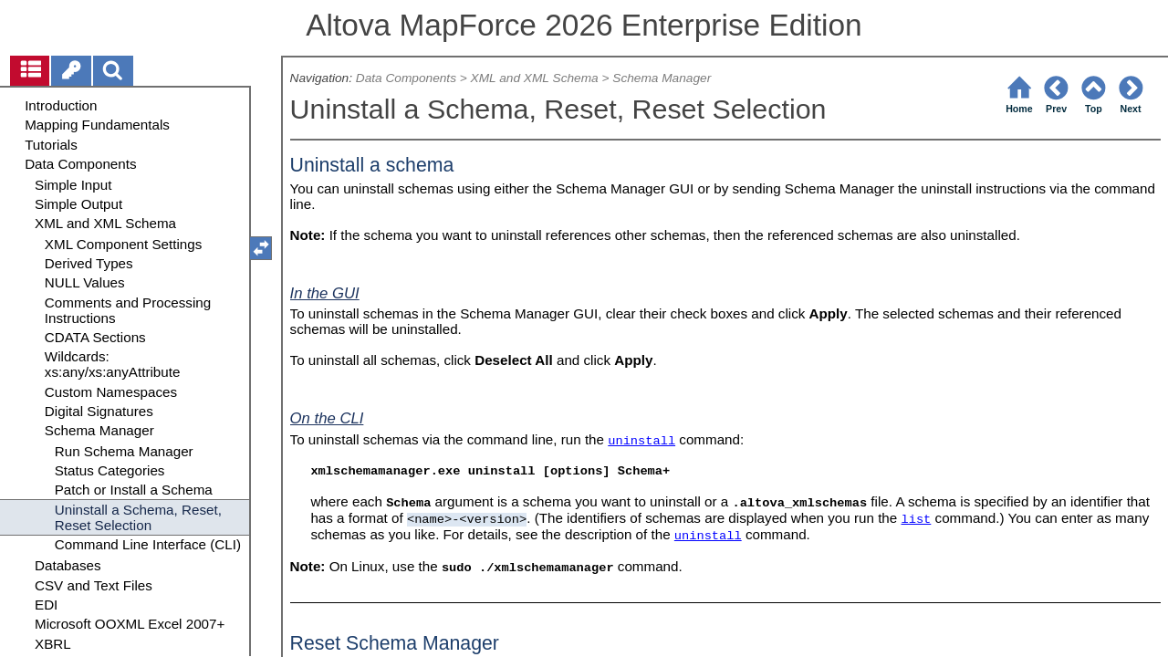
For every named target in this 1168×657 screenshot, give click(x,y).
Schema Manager (661, 78)
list (916, 520)
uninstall (641, 441)
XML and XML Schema (535, 78)
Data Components (406, 78)
